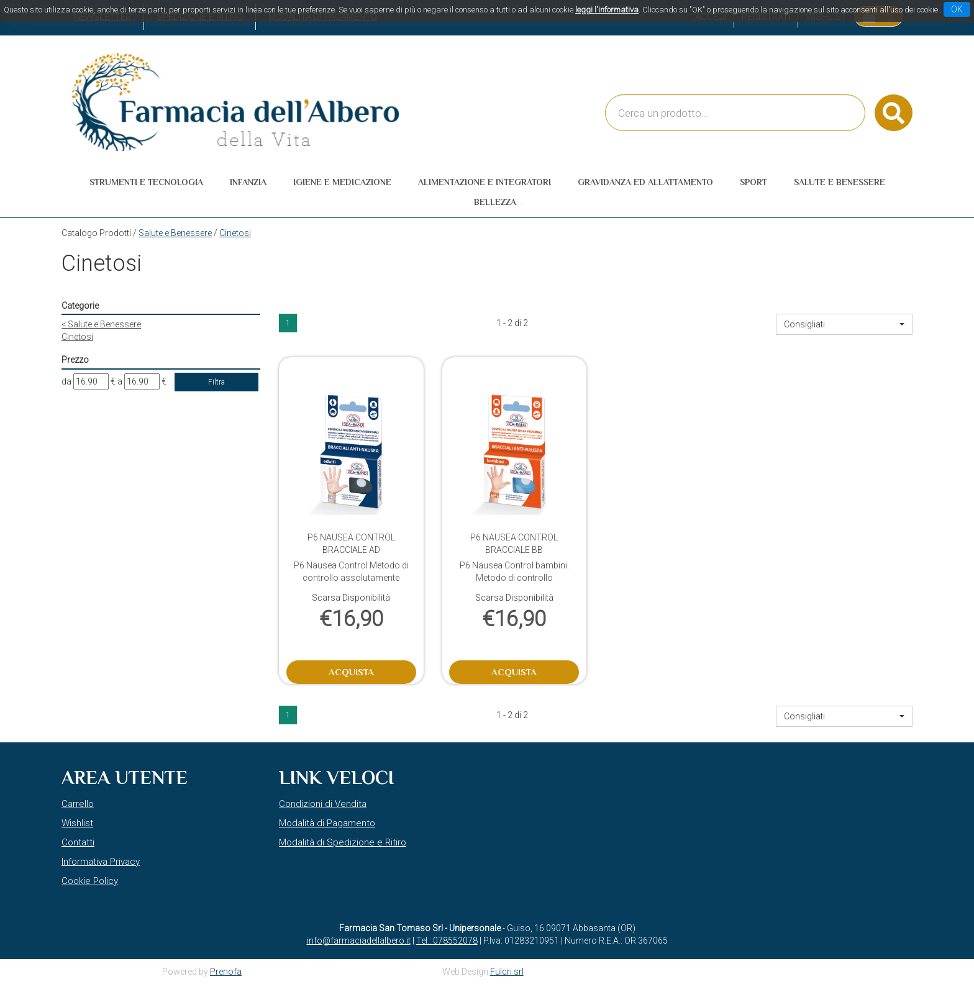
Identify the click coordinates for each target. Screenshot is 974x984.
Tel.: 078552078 (447, 940)
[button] (844, 324)
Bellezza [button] (495, 202)
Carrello (77, 803)
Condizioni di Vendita (322, 803)
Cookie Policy (89, 880)
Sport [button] (753, 182)
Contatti (77, 842)
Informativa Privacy (100, 861)
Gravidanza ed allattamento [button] (645, 182)
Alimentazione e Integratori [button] (484, 182)
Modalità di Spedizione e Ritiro (342, 842)
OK (957, 9)
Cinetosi (77, 337)
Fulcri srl (507, 972)
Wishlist (77, 823)
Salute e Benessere (175, 233)
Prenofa (226, 972)
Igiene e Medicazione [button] (342, 182)
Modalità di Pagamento (327, 823)
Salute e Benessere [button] (839, 182)
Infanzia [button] (248, 182)
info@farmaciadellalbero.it (359, 940)
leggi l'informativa (607, 9)
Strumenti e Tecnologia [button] (146, 182)
